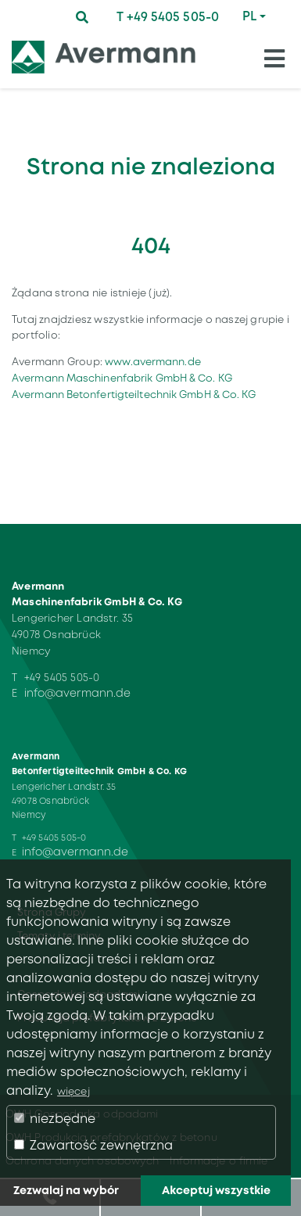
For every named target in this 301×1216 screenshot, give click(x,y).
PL (249, 16)
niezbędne (54, 1118)
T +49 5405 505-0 (167, 16)
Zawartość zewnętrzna (93, 1145)
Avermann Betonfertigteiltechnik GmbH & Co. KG (134, 394)
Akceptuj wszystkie (216, 1190)
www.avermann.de (153, 361)
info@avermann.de (77, 693)
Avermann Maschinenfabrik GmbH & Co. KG (122, 378)
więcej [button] (73, 1091)
